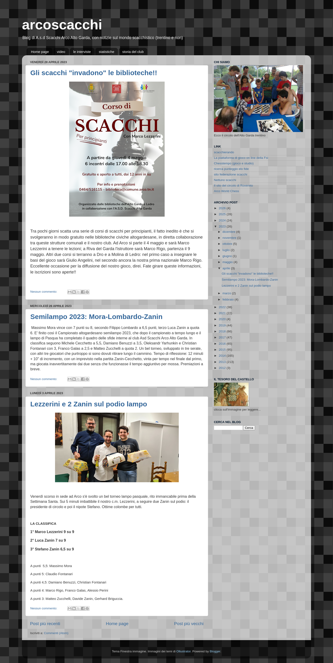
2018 (223, 331)
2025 (223, 214)
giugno (227, 256)
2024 (223, 220)
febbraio (228, 299)
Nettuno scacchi (225, 180)
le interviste (82, 52)
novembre (229, 237)
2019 (223, 325)
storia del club (133, 52)
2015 (223, 349)
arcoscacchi (62, 24)
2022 (223, 307)
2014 (223, 355)
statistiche (106, 52)
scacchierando (224, 152)
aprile (226, 268)
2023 (223, 226)
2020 (223, 319)
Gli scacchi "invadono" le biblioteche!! (93, 73)
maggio (228, 262)
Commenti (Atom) (56, 633)
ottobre (227, 244)
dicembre (229, 231)
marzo (227, 293)
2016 (223, 343)
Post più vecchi (189, 623)
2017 (223, 337)
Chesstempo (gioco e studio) (234, 163)
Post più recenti (45, 623)
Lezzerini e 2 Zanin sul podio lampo (88, 404)
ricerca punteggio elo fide (231, 169)
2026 (223, 208)
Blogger (215, 651)
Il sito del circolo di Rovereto (233, 185)
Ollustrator (183, 651)
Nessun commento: (44, 291)
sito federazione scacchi (230, 174)
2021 (223, 313)
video (61, 52)
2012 (223, 368)
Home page (40, 52)
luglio (226, 250)
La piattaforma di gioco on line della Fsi (241, 158)
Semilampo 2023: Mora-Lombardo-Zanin (96, 316)
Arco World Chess (226, 191)
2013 (223, 362)
